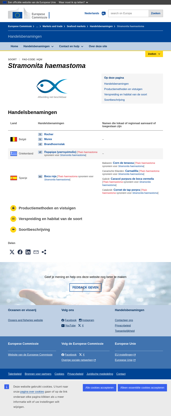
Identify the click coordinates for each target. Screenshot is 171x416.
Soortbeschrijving (114, 99)
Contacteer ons (124, 320)
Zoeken (155, 13)
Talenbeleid (15, 373)
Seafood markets (76, 26)
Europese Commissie (20, 26)
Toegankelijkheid (125, 330)
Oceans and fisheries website (25, 320)
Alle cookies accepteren (100, 387)
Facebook (68, 354)
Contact (121, 373)
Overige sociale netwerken (77, 360)
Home (14, 46)
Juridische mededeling (100, 373)
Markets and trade (53, 26)
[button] (12, 252)
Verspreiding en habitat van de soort (125, 94)
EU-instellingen (124, 354)
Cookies (59, 373)
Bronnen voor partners (38, 373)
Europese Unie (124, 360)
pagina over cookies (32, 391)
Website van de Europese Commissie (30, 354)
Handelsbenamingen (101, 26)
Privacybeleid (123, 325)
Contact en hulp (69, 46)
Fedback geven (85, 287)
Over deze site (98, 46)
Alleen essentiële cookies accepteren (142, 387)
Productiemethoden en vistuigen (123, 89)
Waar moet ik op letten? (73, 2)
